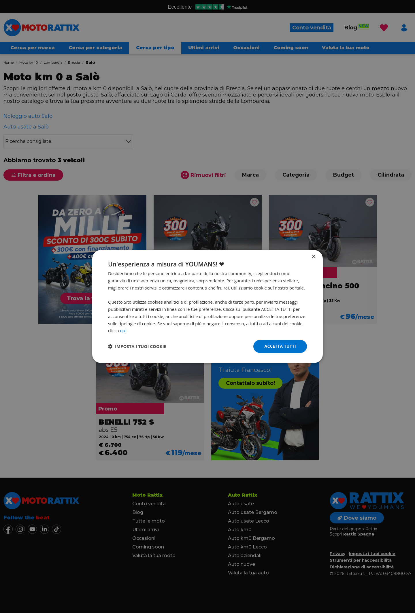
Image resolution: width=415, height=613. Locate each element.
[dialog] (207, 306)
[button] (137, 346)
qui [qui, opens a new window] (123, 330)
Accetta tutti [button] (280, 346)
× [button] (313, 257)
